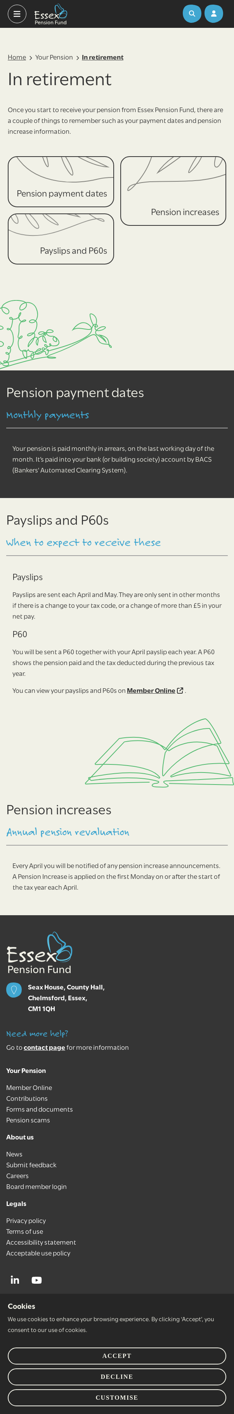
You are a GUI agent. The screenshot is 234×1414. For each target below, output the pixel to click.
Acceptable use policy (38, 1253)
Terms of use (24, 1232)
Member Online (155, 691)
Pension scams (28, 1120)
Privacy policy (26, 1221)
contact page (44, 1048)
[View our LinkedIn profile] (17, 1280)
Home (17, 57)
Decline (117, 1376)
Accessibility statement (41, 1243)
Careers (17, 1176)
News (14, 1154)
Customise (116, 1397)
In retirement (102, 57)
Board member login (36, 1187)
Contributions (27, 1099)
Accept (117, 1356)
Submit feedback (31, 1165)
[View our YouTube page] (39, 1280)
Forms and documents (39, 1110)
